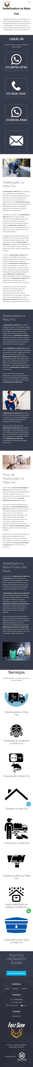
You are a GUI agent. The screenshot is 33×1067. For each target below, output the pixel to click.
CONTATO (24, 989)
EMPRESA (15, 989)
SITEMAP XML (16, 1016)
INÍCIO (8, 989)
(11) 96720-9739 (13, 1005)
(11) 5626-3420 (17, 1002)
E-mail (25, 1005)
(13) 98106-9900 (17, 999)
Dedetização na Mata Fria (16, 1047)
